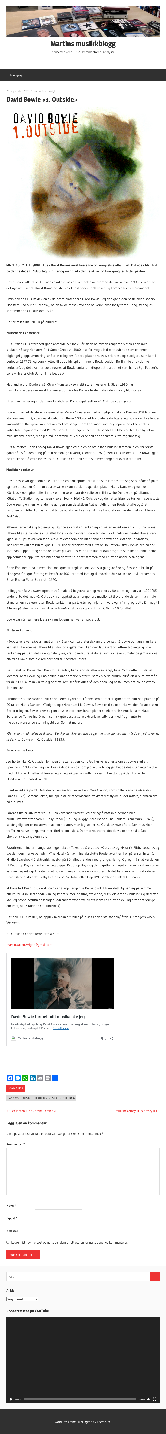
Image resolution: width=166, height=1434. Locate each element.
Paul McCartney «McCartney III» (136, 1111)
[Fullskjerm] (155, 1399)
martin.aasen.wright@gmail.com (29, 945)
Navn (11, 1205)
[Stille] (149, 1399)
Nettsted (12, 1231)
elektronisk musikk (45, 1097)
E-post (11, 1218)
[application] (83, 1360)
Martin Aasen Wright (45, 91)
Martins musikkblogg (83, 43)
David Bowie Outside (19, 1097)
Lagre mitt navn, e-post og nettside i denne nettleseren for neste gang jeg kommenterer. (69, 1242)
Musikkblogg (67, 1097)
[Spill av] (11, 1399)
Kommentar (15, 1144)
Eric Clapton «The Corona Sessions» (32, 1111)
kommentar (15, 1088)
